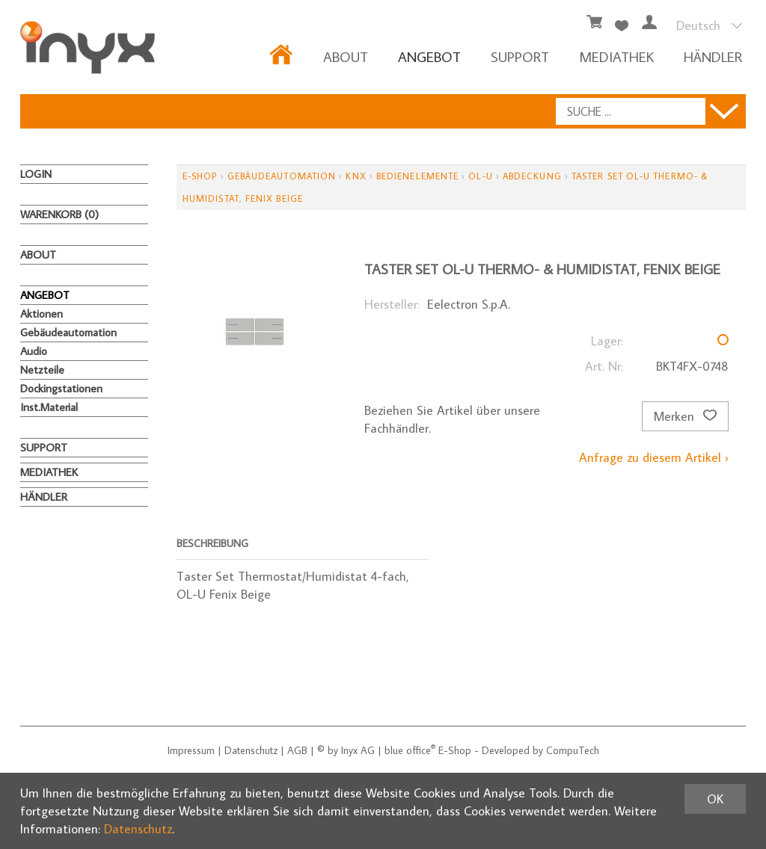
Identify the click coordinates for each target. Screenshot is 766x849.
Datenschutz (251, 750)
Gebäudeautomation (68, 332)
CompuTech (572, 750)
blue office (409, 750)
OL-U (480, 176)
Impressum (191, 750)
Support (520, 56)
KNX (356, 176)
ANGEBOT (429, 56)
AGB (297, 750)
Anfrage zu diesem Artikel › (654, 457)
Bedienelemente (417, 176)
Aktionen (41, 313)
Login (36, 174)
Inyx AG (358, 750)
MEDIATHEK (616, 56)
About (345, 56)
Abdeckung (532, 176)
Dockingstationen (61, 388)
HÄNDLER (713, 56)
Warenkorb (59, 214)
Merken (685, 416)
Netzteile (42, 369)
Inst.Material (49, 407)
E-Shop (200, 176)
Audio (33, 351)
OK (715, 799)
